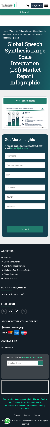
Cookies (27, 415)
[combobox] (8, 175)
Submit (25, 229)
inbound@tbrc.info (19, 148)
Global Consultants (12, 262)
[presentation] (25, 218)
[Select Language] (37, 5)
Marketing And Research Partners (18, 270)
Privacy (17, 415)
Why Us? (7, 257)
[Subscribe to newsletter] (40, 363)
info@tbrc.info (17, 294)
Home (5, 31)
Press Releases (11, 279)
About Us (14, 31)
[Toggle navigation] (46, 6)
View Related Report (25, 101)
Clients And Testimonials (14, 266)
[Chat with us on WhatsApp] (7, 421)
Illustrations (25, 31)
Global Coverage (11, 274)
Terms (37, 415)
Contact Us (8, 348)
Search (24, 12)
